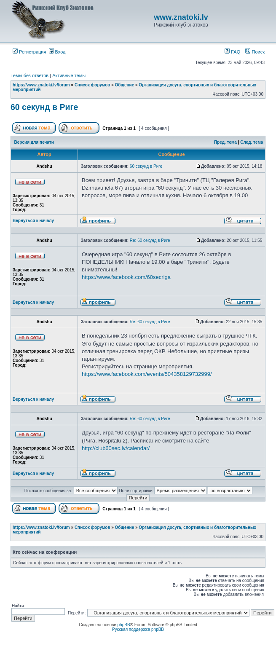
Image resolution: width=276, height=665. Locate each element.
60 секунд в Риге (44, 107)
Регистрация (29, 51)
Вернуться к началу (33, 220)
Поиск (255, 51)
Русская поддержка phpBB (138, 629)
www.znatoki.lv (181, 17)
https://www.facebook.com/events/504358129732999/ (147, 374)
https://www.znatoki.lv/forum (41, 85)
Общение (124, 85)
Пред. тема (225, 142)
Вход (57, 51)
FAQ (232, 51)
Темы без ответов (29, 75)
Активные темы (69, 75)
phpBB (124, 624)
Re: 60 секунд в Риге (150, 240)
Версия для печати (34, 142)
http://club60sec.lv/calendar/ (116, 448)
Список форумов (92, 85)
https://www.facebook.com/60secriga (126, 277)
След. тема (251, 142)
